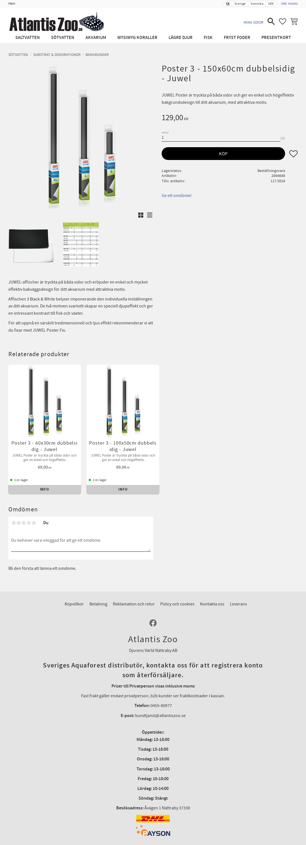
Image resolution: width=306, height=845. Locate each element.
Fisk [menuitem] (208, 38)
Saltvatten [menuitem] (27, 38)
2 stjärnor (18, 503)
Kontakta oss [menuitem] (212, 584)
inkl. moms (289, 3)
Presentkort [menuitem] (276, 38)
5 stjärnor (33, 503)
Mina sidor (253, 22)
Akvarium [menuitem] (96, 38)
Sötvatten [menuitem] (62, 38)
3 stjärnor (23, 503)
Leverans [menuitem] (238, 584)
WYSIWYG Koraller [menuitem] (137, 38)
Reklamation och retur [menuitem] (134, 584)
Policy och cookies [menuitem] (177, 584)
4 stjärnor (28, 503)
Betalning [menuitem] (98, 584)
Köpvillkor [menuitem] (74, 584)
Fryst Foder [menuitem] (237, 38)
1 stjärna (13, 503)
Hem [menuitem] (11, 3)
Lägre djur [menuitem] (181, 38)
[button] (271, 21)
